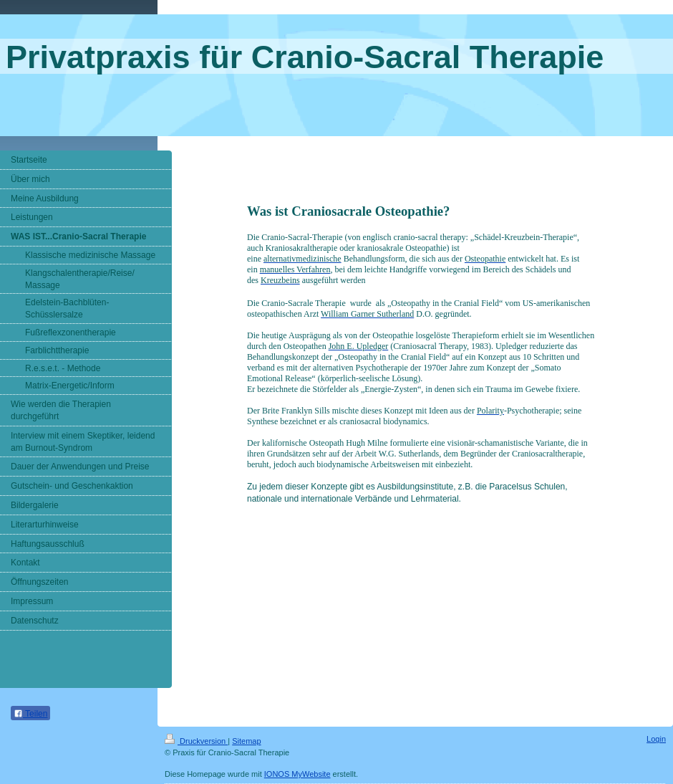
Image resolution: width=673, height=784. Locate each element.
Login (656, 739)
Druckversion (196, 741)
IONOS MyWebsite (297, 774)
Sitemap (246, 741)
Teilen (30, 714)
